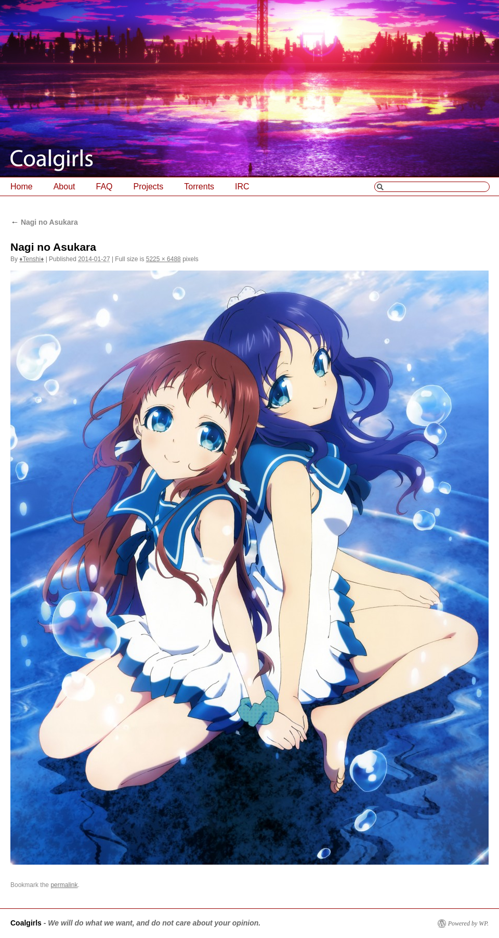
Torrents (199, 186)
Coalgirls (26, 923)
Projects (149, 186)
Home (21, 186)
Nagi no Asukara (44, 222)
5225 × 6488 (163, 259)
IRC (242, 186)
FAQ (104, 186)
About (64, 186)
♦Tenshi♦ (31, 259)
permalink (63, 885)
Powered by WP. (468, 923)
